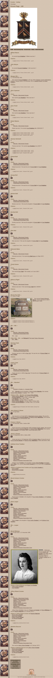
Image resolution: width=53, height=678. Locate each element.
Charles (34, 167)
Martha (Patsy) (37, 417)
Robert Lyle (32, 585)
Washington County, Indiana (35, 416)
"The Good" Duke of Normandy (34, 338)
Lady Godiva (16, 459)
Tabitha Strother (17, 396)
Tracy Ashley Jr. (29, 464)
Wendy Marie (17, 614)
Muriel (46, 610)
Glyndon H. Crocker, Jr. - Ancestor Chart (22, 389)
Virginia (25, 392)
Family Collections (15, 668)
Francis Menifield (18, 402)
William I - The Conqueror (19, 453)
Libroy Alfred (38, 462)
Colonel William (16, 392)
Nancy (15, 399)
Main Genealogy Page (18, 49)
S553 (15, 320)
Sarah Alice (17, 616)
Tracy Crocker (33, 674)
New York (28, 353)
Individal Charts (15, 662)
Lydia (15, 398)
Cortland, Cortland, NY (44, 557)
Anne (21, 56)
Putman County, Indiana (38, 427)
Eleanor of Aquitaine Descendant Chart (22, 460)
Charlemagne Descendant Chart (21, 164)
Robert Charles (18, 617)
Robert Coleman (17, 401)
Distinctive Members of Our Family (15, 661)
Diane (15, 468)
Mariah (14, 354)
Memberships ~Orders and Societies (15, 665)
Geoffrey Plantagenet (18, 457)
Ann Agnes (32, 256)
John (22, 97)
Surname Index (27, 49)
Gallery (32, 49)
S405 (15, 622)
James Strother (36, 391)
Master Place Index (39, 49)
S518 (15, 322)
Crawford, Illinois (37, 439)
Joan (30, 128)
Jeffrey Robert (17, 586)
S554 (15, 474)
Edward (44, 353)
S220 (15, 359)
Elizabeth (22, 68)
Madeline (19, 611)
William (14, 430)
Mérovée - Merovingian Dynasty (21, 95)
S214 (15, 60)
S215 (15, 135)
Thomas (22, 79)
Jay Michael (17, 618)
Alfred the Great (17, 454)
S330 (15, 406)
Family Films (15, 666)
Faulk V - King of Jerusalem (20, 455)
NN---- (15, 339)
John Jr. (15, 418)
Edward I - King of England (19, 458)
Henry (20, 271)
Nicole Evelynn (17, 470)
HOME (11, 49)
